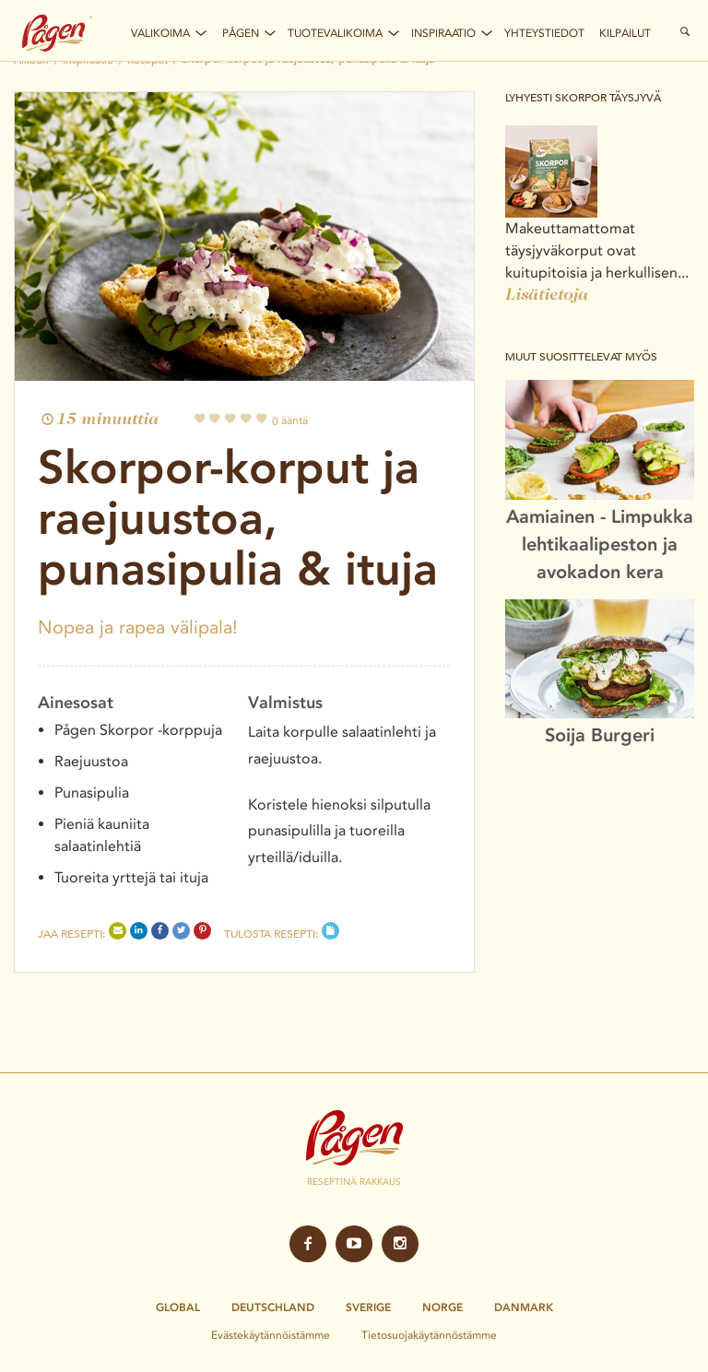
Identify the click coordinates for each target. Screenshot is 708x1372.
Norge (442, 1307)
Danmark (523, 1307)
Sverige (368, 1307)
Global (178, 1307)
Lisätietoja (546, 296)
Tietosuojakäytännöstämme (429, 1335)
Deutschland (272, 1307)
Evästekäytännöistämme (270, 1335)
